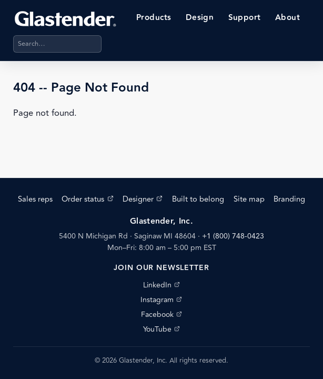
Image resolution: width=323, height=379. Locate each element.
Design (200, 18)
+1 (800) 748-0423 (233, 236)
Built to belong (198, 199)
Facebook (161, 314)
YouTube (161, 329)
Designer (143, 199)
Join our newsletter (161, 268)
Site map (249, 199)
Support (244, 18)
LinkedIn (161, 285)
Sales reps (35, 199)
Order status (87, 199)
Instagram (161, 299)
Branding (289, 199)
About (287, 18)
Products (153, 18)
